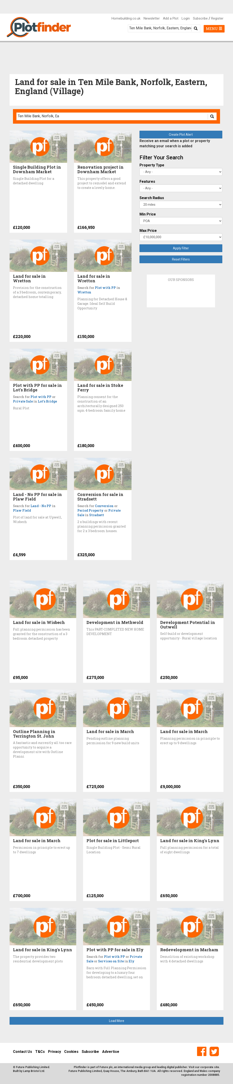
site (216, 1067)
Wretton (84, 292)
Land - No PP (40, 506)
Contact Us (22, 1051)
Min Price (147, 214)
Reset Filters (181, 259)
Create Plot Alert (181, 134)
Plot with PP (105, 287)
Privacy (54, 1051)
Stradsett (96, 515)
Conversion (104, 506)
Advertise (110, 1051)
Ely (131, 961)
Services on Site (111, 961)
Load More (116, 1021)
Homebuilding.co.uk (125, 18)
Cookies (71, 1051)
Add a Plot (170, 18)
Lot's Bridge (47, 401)
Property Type (151, 165)
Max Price (148, 230)
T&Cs (40, 1051)
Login (186, 18)
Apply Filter (181, 248)
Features (147, 181)
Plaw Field (22, 510)
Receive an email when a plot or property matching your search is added (174, 143)
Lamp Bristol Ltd (33, 1071)
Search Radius (151, 198)
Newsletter (152, 18)
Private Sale (23, 401)
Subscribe (200, 18)
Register (217, 18)
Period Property (90, 510)
